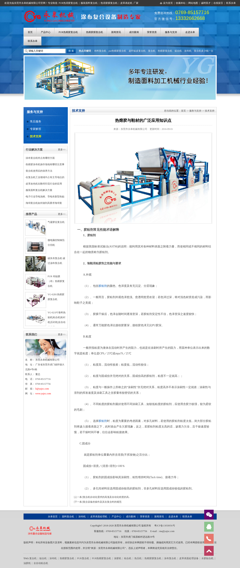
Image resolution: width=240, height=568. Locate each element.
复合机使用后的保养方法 (39, 170)
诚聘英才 (206, 3)
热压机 (138, 558)
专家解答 (35, 128)
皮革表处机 (126, 3)
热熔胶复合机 (165, 50)
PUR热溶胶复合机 (68, 3)
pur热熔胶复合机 (117, 50)
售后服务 (35, 121)
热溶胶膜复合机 (109, 3)
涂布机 (188, 50)
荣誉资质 (152, 32)
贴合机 (178, 50)
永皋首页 (53, 516)
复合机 (151, 50)
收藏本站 (180, 3)
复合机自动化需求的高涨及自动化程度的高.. (106, 497)
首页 (30, 32)
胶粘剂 (103, 285)
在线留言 (218, 3)
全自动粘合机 (41, 563)
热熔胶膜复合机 (94, 32)
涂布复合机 (170, 558)
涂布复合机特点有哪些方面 (40, 158)
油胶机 (27, 563)
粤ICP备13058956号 (164, 525)
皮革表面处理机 (98, 516)
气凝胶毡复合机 (56, 222)
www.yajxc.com (43, 393)
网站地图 (193, 3)
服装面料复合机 (89, 3)
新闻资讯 (116, 32)
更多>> (62, 149)
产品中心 (45, 32)
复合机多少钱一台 (203, 50)
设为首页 (168, 3)
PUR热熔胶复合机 (68, 32)
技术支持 (35, 136)
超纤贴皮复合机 (137, 50)
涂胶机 (117, 558)
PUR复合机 (83, 558)
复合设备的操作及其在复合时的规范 (102, 501)
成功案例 (134, 32)
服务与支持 (171, 32)
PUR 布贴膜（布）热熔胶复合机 (56, 281)
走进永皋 (190, 32)
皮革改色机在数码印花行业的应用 (44, 183)
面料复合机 (68, 516)
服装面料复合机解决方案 (39, 190)
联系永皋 (231, 3)
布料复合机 (100, 50)
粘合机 (127, 558)
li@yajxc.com (42, 388)
